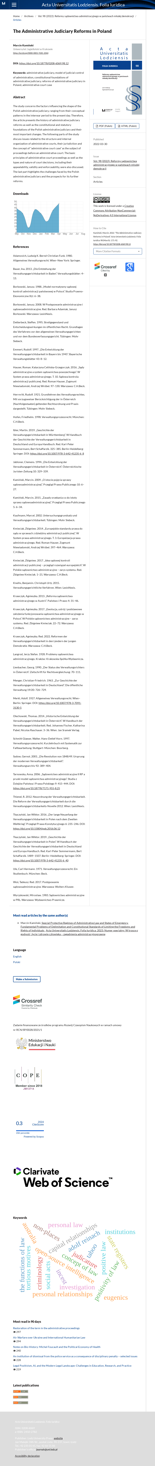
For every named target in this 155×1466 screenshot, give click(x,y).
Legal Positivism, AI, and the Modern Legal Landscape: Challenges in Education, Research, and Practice (72, 1365)
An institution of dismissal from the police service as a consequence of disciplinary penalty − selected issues (75, 1356)
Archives (29, 16)
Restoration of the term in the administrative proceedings (46, 1328)
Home (16, 16)
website (58, 1438)
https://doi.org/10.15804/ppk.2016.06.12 (36, 828)
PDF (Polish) (105, 126)
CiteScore (38, 1123)
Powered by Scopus (34, 1136)
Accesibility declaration (27, 1455)
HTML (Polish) (129, 126)
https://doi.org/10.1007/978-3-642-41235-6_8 (57, 453)
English (17, 956)
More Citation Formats (108, 251)
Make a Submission (27, 979)
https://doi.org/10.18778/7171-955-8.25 (36, 788)
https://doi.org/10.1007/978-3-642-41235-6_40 (40, 860)
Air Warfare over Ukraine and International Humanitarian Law (49, 1337)
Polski (16, 962)
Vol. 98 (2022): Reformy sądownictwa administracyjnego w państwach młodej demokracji (86, 16)
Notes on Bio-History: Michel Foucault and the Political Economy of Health (56, 1346)
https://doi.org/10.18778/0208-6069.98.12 (44, 63)
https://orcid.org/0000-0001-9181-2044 (30, 53)
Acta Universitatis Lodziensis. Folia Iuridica (83, 4)
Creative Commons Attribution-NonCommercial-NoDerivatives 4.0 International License (114, 210)
